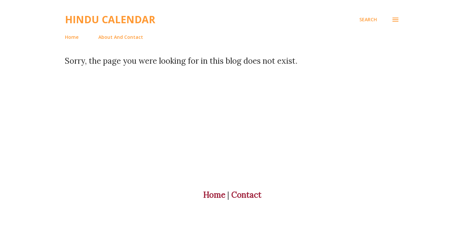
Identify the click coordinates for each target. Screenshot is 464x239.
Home (71, 37)
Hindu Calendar (110, 19)
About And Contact (120, 37)
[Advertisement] (218, 112)
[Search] (368, 20)
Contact (246, 195)
